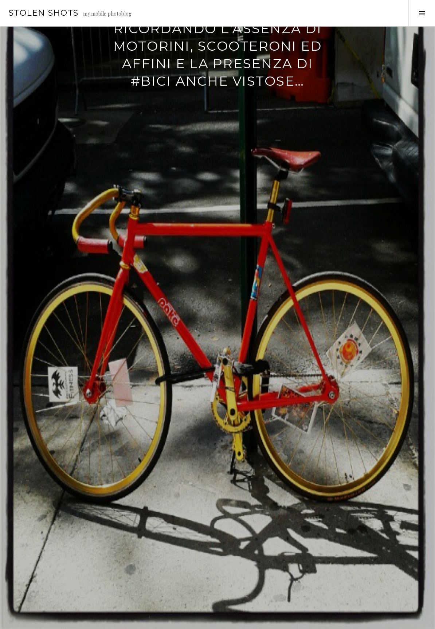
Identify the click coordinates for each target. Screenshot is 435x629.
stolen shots (44, 13)
